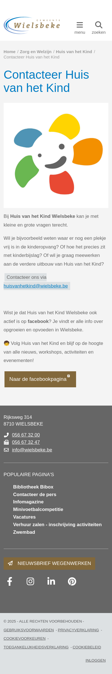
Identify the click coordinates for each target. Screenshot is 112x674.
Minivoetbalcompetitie (38, 509)
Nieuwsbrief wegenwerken (54, 563)
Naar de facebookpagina (38, 379)
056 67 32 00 (26, 435)
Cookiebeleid (87, 647)
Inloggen (96, 660)
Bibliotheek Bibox (33, 487)
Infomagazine (28, 502)
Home (10, 51)
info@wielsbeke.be (32, 450)
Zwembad (24, 532)
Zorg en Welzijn (36, 51)
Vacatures (24, 517)
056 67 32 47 (26, 442)
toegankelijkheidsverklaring (36, 647)
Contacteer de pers (34, 494)
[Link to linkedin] (51, 581)
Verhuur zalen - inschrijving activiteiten (57, 524)
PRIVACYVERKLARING (78, 630)
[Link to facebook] (10, 581)
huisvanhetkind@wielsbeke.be (36, 286)
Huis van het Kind (74, 51)
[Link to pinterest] (72, 581)
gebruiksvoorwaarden (29, 630)
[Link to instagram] (30, 581)
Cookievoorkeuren (25, 638)
